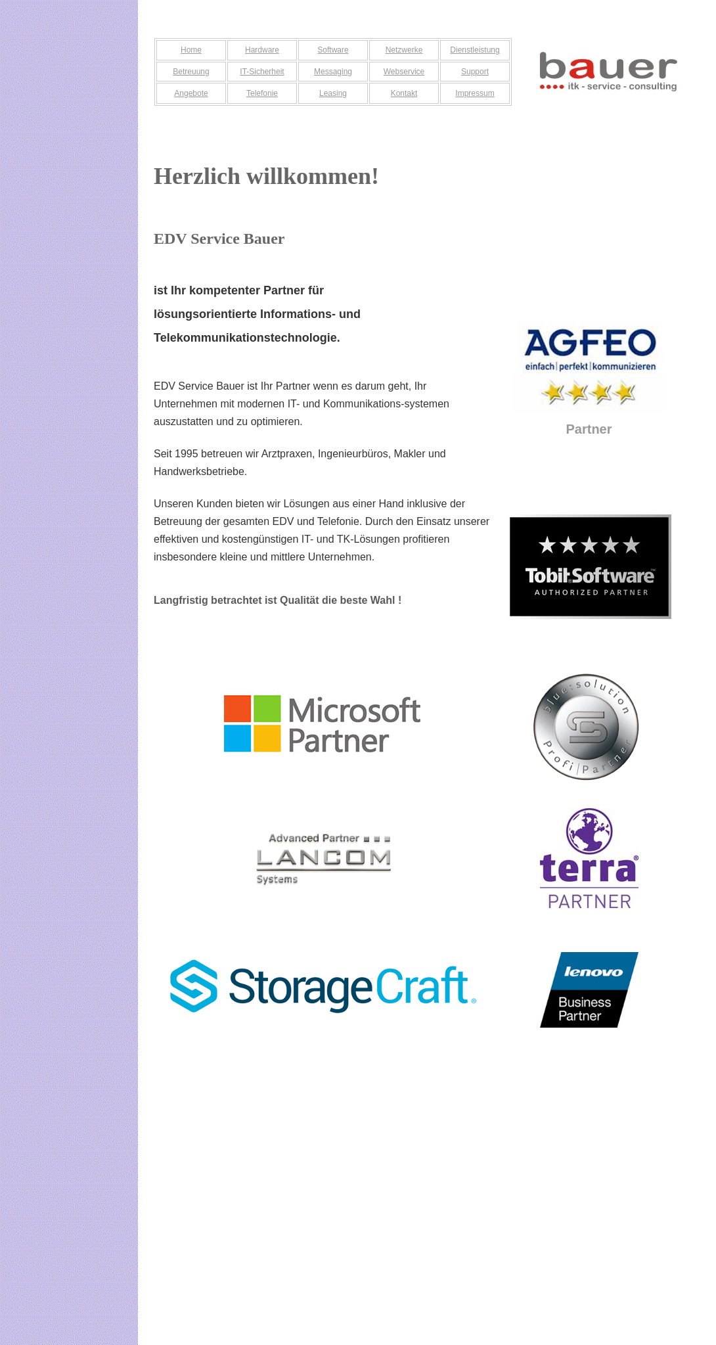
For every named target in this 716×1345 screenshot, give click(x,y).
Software (332, 50)
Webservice (404, 71)
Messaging (333, 71)
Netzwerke (404, 50)
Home (191, 50)
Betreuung (191, 71)
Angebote (191, 93)
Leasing (333, 93)
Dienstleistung (474, 50)
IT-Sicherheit (262, 71)
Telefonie (262, 93)
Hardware (262, 50)
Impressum (474, 93)
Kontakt (404, 93)
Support (475, 71)
